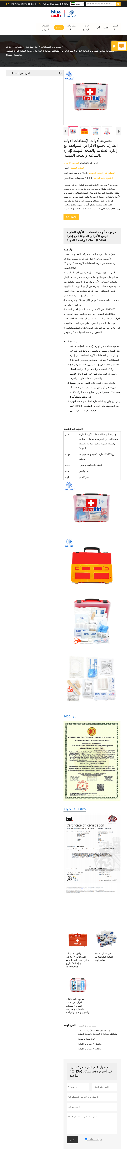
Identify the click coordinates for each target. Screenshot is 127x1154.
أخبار (97, 27)
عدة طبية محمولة (86, 1047)
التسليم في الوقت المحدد (101, 175)
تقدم (71, 1148)
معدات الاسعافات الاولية (89, 1057)
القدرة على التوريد (102, 180)
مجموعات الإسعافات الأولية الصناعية (43, 46)
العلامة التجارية (71, 165)
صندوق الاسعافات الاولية (89, 1052)
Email (70, 219)
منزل (8, 46)
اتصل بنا (115, 27)
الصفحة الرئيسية (45, 27)
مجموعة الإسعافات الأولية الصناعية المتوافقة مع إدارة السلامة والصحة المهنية (98, 1040)
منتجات (59, 27)
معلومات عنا (71, 27)
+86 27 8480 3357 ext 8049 (55, 3)
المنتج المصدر (76, 170)
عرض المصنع (86, 27)
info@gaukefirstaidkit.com (24, 3)
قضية (105, 27)
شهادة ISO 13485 (74, 815)
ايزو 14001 (70, 722)
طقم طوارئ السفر (87, 1033)
